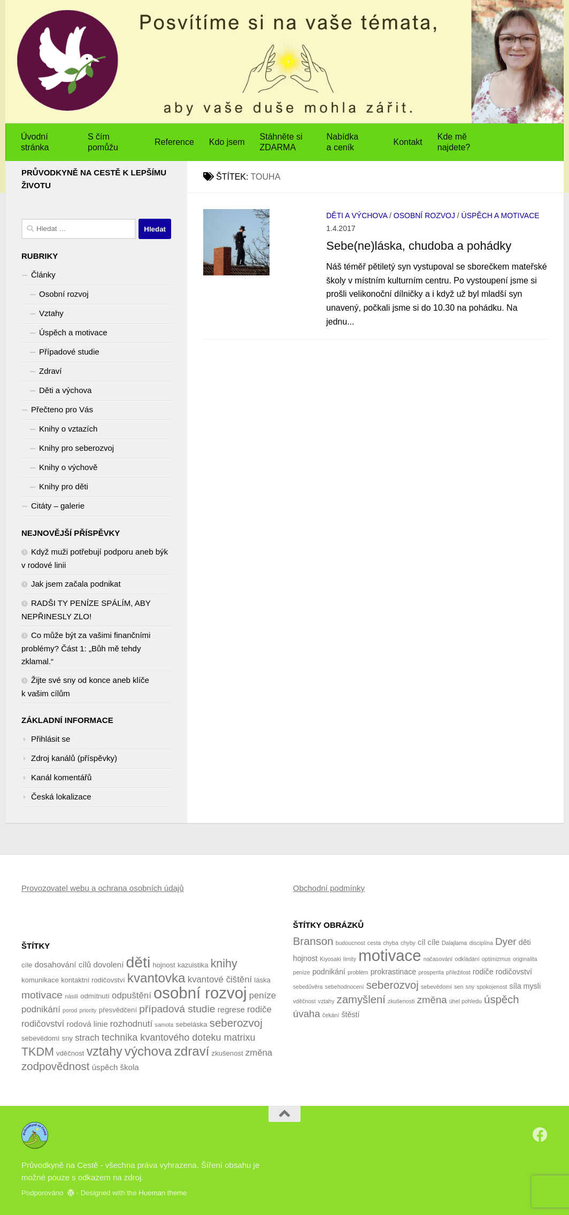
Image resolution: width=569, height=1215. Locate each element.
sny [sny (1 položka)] (470, 986)
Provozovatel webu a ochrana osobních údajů (102, 888)
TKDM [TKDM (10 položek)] (37, 1051)
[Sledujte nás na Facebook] (540, 1134)
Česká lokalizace (61, 796)
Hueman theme (163, 1193)
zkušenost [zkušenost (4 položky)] (227, 1053)
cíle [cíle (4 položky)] (26, 965)
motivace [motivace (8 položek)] (42, 995)
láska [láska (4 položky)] (262, 980)
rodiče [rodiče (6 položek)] (259, 1009)
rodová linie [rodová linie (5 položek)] (86, 1023)
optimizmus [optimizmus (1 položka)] (496, 959)
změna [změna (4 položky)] (432, 999)
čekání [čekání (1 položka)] (330, 1015)
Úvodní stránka (35, 142)
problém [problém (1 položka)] (358, 972)
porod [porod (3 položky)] (70, 1010)
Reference (174, 142)
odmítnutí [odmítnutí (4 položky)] (95, 996)
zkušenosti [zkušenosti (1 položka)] (401, 1001)
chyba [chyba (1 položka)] (390, 943)
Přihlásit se (50, 738)
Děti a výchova (356, 215)
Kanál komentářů (61, 777)
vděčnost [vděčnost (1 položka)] (304, 1001)
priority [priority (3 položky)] (87, 1010)
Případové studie (69, 351)
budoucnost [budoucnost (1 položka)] (350, 943)
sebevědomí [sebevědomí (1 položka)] (436, 986)
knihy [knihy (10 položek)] (224, 963)
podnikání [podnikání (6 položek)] (40, 1009)
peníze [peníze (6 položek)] (262, 995)
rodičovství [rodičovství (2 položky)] (514, 971)
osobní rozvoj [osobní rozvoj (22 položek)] (200, 993)
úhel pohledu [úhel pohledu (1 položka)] (465, 1001)
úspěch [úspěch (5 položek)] (105, 1067)
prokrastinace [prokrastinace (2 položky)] (394, 971)
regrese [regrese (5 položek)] (231, 1009)
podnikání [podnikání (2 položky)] (328, 971)
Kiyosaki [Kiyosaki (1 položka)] (330, 959)
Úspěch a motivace (501, 215)
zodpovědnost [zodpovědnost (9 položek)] (55, 1066)
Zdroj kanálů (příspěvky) (74, 758)
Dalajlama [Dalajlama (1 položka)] (454, 943)
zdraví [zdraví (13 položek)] (192, 1051)
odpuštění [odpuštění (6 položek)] (131, 995)
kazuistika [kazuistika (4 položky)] (193, 965)
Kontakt (408, 142)
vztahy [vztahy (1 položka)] (326, 1001)
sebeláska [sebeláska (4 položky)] (191, 1024)
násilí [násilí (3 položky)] (71, 996)
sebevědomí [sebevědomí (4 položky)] (40, 1038)
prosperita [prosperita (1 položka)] (430, 972)
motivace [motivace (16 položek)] (389, 955)
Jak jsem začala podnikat (76, 583)
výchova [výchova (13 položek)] (148, 1051)
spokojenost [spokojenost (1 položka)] (491, 986)
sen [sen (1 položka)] (458, 986)
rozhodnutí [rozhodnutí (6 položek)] (131, 1024)
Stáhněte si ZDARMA (281, 142)
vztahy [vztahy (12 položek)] (104, 1051)
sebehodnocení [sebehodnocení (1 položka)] (344, 986)
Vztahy (51, 313)
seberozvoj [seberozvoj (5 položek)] (392, 985)
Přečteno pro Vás (62, 409)
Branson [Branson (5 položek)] (313, 941)
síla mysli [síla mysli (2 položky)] (525, 986)
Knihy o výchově (68, 467)
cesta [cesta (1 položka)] (374, 943)
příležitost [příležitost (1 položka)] (458, 972)
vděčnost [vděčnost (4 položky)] (70, 1053)
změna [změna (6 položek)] (258, 1053)
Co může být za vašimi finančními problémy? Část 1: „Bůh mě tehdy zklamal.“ (85, 648)
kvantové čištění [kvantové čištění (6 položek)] (220, 979)
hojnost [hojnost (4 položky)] (163, 965)
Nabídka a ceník (343, 142)
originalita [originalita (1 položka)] (525, 959)
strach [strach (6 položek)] (87, 1038)
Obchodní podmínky (329, 888)
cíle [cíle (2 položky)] (434, 942)
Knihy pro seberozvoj (76, 447)
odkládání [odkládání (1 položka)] (467, 959)
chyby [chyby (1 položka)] (408, 943)
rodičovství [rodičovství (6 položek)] (42, 1024)
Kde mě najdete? (453, 142)
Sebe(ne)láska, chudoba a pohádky (418, 245)
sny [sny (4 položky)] (67, 1038)
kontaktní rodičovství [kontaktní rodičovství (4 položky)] (93, 980)
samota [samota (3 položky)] (164, 1024)
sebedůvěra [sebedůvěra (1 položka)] (308, 986)
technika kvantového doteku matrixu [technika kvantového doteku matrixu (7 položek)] (178, 1037)
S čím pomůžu (103, 142)
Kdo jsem (227, 142)
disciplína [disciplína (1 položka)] (481, 943)
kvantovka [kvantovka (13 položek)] (156, 978)
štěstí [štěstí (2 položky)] (350, 1014)
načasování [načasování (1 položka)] (438, 959)
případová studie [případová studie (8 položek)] (177, 1008)
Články (43, 274)
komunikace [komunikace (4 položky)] (40, 980)
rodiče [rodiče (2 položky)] (483, 971)
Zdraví (50, 370)
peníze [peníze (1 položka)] (301, 972)
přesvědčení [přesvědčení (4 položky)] (118, 1010)
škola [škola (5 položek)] (129, 1067)
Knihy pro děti (63, 486)
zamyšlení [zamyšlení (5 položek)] (361, 999)
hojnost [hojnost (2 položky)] (305, 958)
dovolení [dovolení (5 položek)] (108, 964)
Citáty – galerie (57, 505)
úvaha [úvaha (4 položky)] (306, 1013)
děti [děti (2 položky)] (525, 942)
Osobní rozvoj (424, 215)
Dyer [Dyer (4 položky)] (505, 941)
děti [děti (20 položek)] (138, 962)
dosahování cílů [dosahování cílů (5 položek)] (63, 964)
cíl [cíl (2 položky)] (421, 942)
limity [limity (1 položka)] (349, 959)
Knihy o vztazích (68, 428)
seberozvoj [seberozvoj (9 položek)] (236, 1023)
